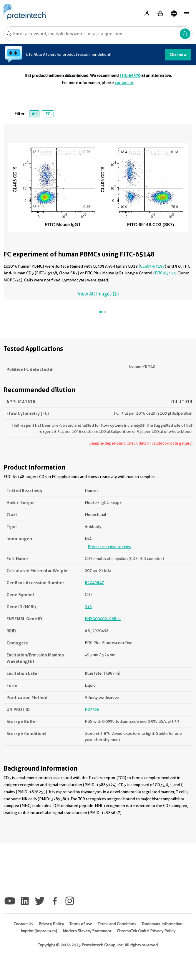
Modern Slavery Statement (87, 930)
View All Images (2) (98, 294)
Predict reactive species (109, 546)
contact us (124, 82)
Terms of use (80, 923)
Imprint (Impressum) (39, 930)
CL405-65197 (152, 266)
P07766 (92, 709)
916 (88, 606)
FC (47, 114)
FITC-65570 (129, 75)
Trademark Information (162, 923)
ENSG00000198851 (103, 618)
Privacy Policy (51, 923)
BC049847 (94, 582)
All (34, 114)
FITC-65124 (165, 273)
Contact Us (23, 923)
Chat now (178, 54)
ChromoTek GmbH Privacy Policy (146, 930)
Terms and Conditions (117, 923)
